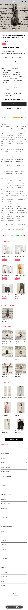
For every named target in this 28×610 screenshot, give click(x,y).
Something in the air (6, 476)
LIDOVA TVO (4, 544)
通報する (25, 112)
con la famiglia (5, 453)
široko (3, 581)
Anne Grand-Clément (6, 503)
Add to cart (14, 104)
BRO (2, 535)
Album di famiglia (5, 467)
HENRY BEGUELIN (5, 449)
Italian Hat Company (6, 513)
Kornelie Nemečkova (6, 526)
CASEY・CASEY (5, 471)
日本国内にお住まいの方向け (14, 108)
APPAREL (3, 462)
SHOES (3, 490)
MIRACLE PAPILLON (6, 494)
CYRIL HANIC (4, 558)
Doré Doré (4, 522)
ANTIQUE (3, 567)
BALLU (3, 531)
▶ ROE (3, 586)
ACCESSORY (4, 508)
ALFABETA (4, 572)
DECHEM (3, 549)
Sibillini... (3, 499)
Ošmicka (3, 485)
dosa (2, 481)
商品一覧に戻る (14, 439)
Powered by (14, 595)
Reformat (3, 540)
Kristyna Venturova (6, 576)
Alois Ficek (4, 517)
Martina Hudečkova (6, 554)
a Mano (3, 458)
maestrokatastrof (6, 563)
